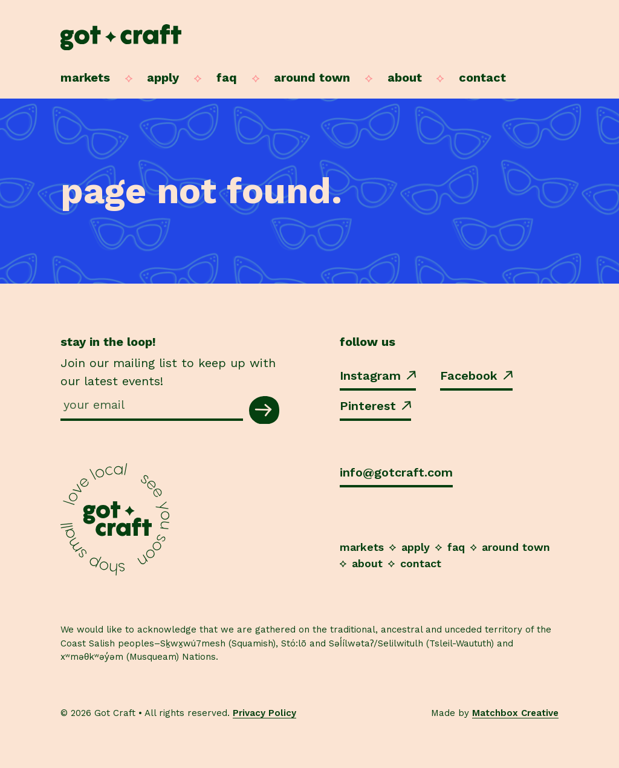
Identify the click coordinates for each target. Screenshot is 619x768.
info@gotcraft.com (396, 472)
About (404, 77)
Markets (85, 77)
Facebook (476, 375)
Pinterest (375, 406)
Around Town (312, 77)
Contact (482, 77)
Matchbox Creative (515, 713)
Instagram (378, 375)
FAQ (226, 77)
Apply (163, 77)
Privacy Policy (264, 713)
